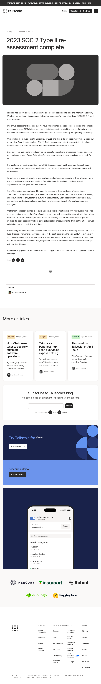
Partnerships (58, 643)
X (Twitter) (86, 668)
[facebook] (18, 260)
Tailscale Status (56, 661)
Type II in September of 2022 (31, 142)
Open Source (41, 649)
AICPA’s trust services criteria (37, 129)
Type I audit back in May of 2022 (38, 139)
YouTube (85, 662)
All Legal (70, 662)
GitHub (84, 637)
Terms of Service (62, 237)
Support (56, 631)
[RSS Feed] (50, 412)
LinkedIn (85, 643)
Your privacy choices (72, 655)
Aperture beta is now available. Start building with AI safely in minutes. (50, 3)
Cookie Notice (70, 649)
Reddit (84, 655)
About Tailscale (42, 631)
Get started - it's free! (80, 11)
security (89, 112)
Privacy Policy (70, 637)
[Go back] (9, 31)
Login (64, 11)
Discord (85, 631)
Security (56, 649)
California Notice (71, 643)
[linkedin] (22, 260)
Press (40, 643)
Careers (41, 637)
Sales (55, 637)
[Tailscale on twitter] (59, 412)
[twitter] (13, 260)
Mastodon (86, 649)
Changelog (57, 655)
